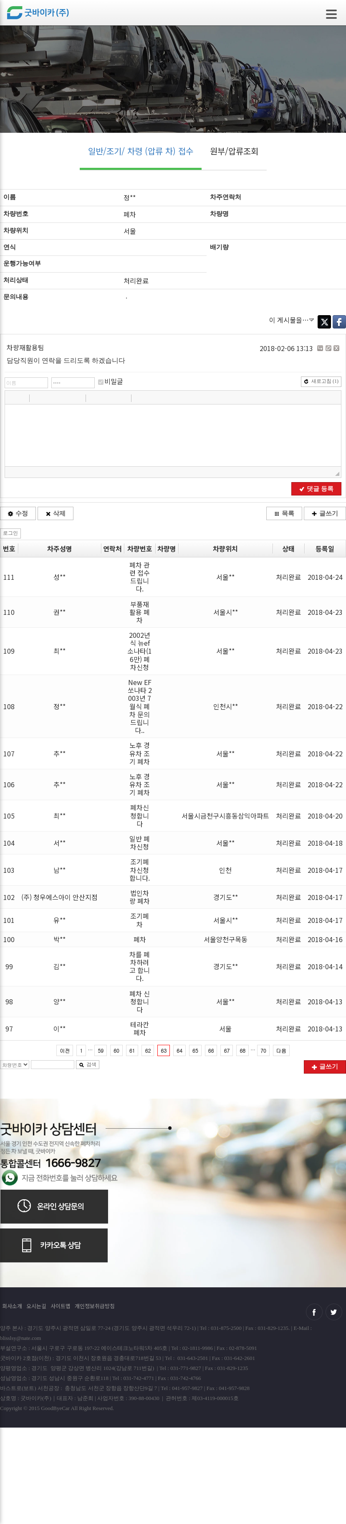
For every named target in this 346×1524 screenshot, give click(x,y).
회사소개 (12, 1306)
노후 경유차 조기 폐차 (139, 753)
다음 (281, 1050)
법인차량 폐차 (139, 897)
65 (195, 1050)
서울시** (225, 612)
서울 (225, 1029)
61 (132, 1050)
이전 (65, 1050)
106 (9, 784)
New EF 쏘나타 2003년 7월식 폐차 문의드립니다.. (140, 706)
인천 (225, 870)
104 (9, 843)
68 (242, 1050)
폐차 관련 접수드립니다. (139, 577)
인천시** (225, 706)
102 (9, 897)
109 (9, 651)
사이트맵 (61, 1306)
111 (9, 577)
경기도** (225, 897)
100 (9, 939)
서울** (225, 577)
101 (9, 920)
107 (9, 753)
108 (9, 706)
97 (9, 1029)
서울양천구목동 (226, 939)
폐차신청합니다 (139, 815)
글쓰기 (325, 513)
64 (179, 1050)
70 (263, 1050)
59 (101, 1050)
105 (9, 816)
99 (9, 966)
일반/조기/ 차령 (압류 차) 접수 (140, 151)
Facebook (339, 322)
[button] (12, 398)
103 (9, 870)
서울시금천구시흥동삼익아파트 (225, 816)
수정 (18, 513)
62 (148, 1050)
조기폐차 (139, 920)
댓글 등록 (316, 488)
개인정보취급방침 (95, 1306)
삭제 (55, 513)
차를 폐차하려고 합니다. (139, 966)
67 (227, 1050)
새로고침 (321, 381)
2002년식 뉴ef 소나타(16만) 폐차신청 (139, 651)
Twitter (324, 322)
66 (211, 1050)
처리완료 (288, 577)
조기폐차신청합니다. (139, 869)
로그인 (10, 533)
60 (116, 1050)
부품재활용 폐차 (139, 612)
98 (9, 1001)
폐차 (140, 939)
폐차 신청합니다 (139, 1001)
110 (9, 612)
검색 (87, 1064)
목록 (284, 513)
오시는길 (36, 1306)
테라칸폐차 (139, 1028)
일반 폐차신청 (139, 843)
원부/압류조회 (234, 151)
